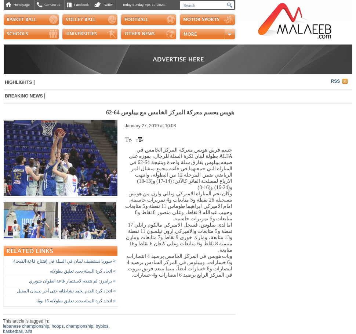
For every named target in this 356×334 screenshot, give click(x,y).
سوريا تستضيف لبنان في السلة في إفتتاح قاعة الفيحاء (64, 261)
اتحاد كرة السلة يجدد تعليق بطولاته (83, 271)
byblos (102, 326)
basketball (13, 331)
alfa (28, 331)
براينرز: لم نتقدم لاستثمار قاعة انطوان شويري (72, 281)
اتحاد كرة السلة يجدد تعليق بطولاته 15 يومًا (76, 300)
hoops (58, 326)
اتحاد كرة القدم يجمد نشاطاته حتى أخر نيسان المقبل (66, 291)
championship (79, 326)
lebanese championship (26, 326)
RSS (335, 81)
